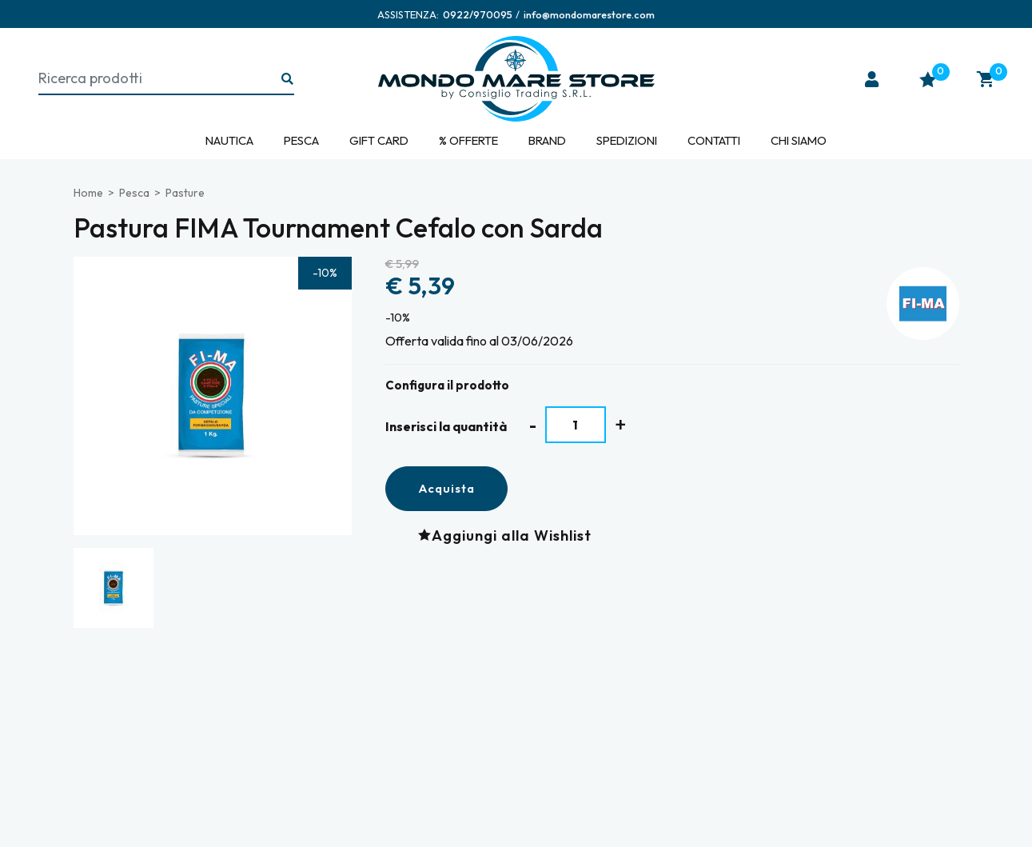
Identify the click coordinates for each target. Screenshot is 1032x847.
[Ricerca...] (287, 80)
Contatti (713, 140)
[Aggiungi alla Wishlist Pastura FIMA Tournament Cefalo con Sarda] (508, 535)
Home (88, 193)
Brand (547, 140)
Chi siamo (799, 140)
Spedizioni (626, 140)
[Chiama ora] (477, 14)
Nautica (229, 140)
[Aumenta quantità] (621, 424)
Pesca (301, 140)
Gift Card (378, 140)
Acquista (446, 488)
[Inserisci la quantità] (576, 424)
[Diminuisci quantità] (532, 425)
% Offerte (468, 140)
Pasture (185, 193)
